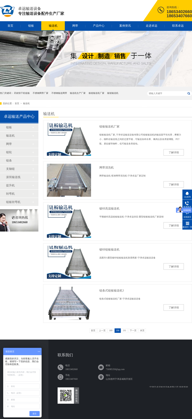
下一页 (133, 330)
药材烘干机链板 (22, 93)
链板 (31, 25)
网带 (75, 25)
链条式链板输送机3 (111, 290)
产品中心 (98, 25)
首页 (10, 25)
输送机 (53, 25)
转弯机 (10, 193)
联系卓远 (178, 25)
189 (110, 330)
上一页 (102, 330)
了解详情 (174, 152)
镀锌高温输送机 (109, 208)
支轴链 (10, 168)
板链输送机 (112, 93)
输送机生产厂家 (78, 93)
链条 (9, 160)
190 (117, 330)
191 (124, 330)
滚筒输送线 (13, 177)
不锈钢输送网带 (59, 93)
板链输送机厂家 (96, 93)
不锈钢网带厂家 (40, 93)
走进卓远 (151, 25)
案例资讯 (125, 25)
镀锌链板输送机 (109, 249)
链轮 (9, 152)
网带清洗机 (106, 167)
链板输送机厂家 (109, 126)
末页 (142, 330)
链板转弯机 (13, 202)
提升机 (10, 185)
